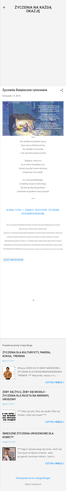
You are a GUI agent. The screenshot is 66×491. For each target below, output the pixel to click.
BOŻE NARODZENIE (13, 259)
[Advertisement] (33, 50)
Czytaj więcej (54, 382)
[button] (62, 90)
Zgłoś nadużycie (33, 484)
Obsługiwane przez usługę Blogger (33, 478)
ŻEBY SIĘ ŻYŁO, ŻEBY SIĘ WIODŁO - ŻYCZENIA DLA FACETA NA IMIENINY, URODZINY (25, 395)
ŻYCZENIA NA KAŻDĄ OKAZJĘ (33, 9)
